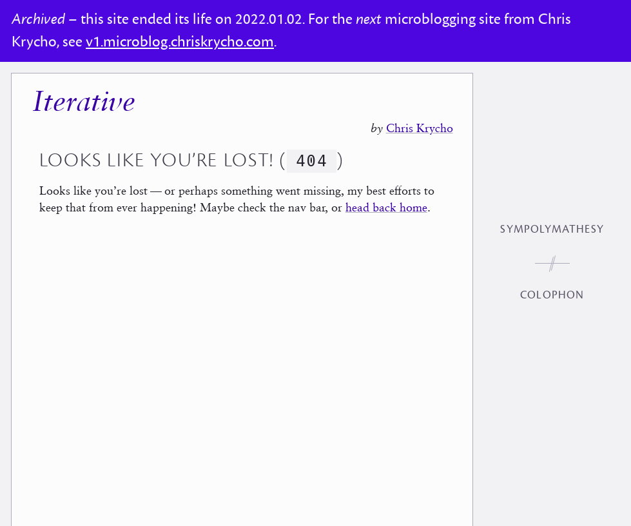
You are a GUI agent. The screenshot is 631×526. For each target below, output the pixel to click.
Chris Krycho (419, 128)
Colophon (552, 295)
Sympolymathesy (551, 229)
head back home (386, 207)
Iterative (83, 103)
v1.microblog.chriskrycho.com (180, 42)
